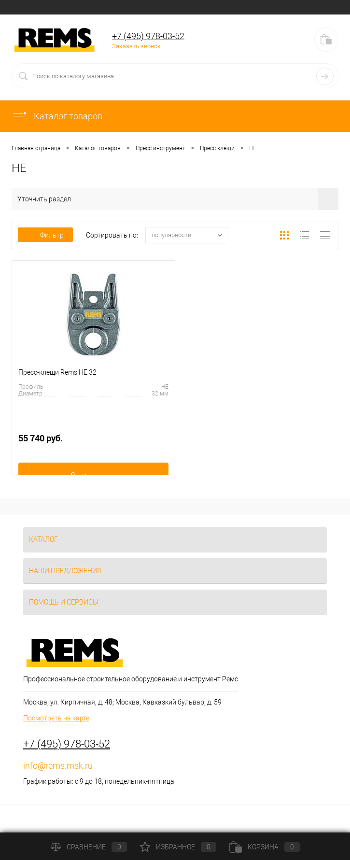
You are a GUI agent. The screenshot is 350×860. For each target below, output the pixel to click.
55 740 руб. (93, 443)
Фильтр (45, 235)
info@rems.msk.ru (58, 766)
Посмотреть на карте (56, 718)
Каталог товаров (57, 116)
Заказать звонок (136, 46)
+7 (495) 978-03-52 (148, 36)
